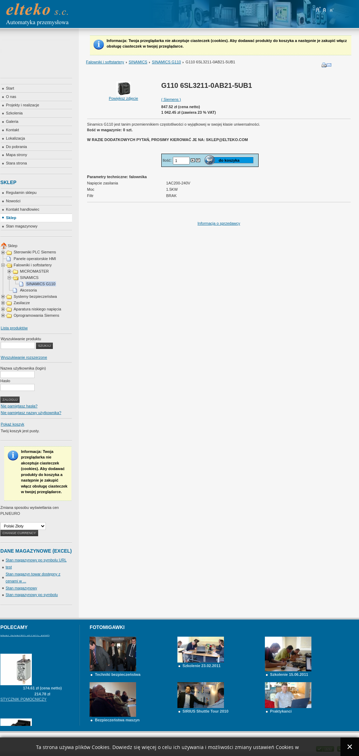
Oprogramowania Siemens (36, 315)
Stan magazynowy (21, 588)
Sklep (12, 246)
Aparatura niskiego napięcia (37, 309)
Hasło (5, 381)
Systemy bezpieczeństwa (35, 296)
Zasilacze (22, 303)
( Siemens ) (171, 99)
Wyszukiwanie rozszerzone (24, 357)
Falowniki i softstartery (105, 62)
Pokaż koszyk (12, 424)
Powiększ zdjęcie (123, 96)
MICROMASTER (34, 271)
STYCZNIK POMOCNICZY (23, 714)
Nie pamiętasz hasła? (19, 406)
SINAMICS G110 (166, 62)
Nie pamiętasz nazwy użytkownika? (31, 413)
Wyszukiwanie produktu (21, 339)
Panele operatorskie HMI (35, 259)
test (9, 567)
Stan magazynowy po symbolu (32, 595)
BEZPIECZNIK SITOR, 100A (24, 649)
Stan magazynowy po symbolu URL (36, 560)
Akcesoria (28, 290)
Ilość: (168, 160)
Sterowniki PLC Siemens (35, 252)
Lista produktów (14, 328)
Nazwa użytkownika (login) (23, 368)
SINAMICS (138, 62)
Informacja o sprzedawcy (219, 223)
